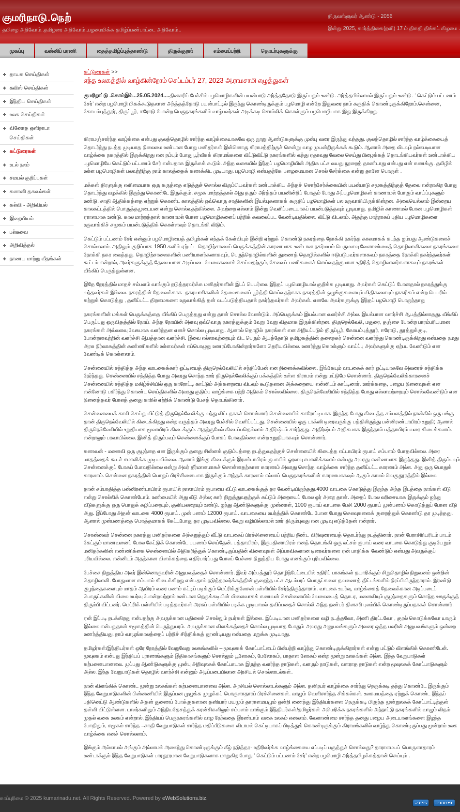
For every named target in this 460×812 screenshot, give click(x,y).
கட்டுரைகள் (97, 72)
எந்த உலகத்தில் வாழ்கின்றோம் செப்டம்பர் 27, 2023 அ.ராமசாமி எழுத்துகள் (186, 80)
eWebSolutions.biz (184, 798)
